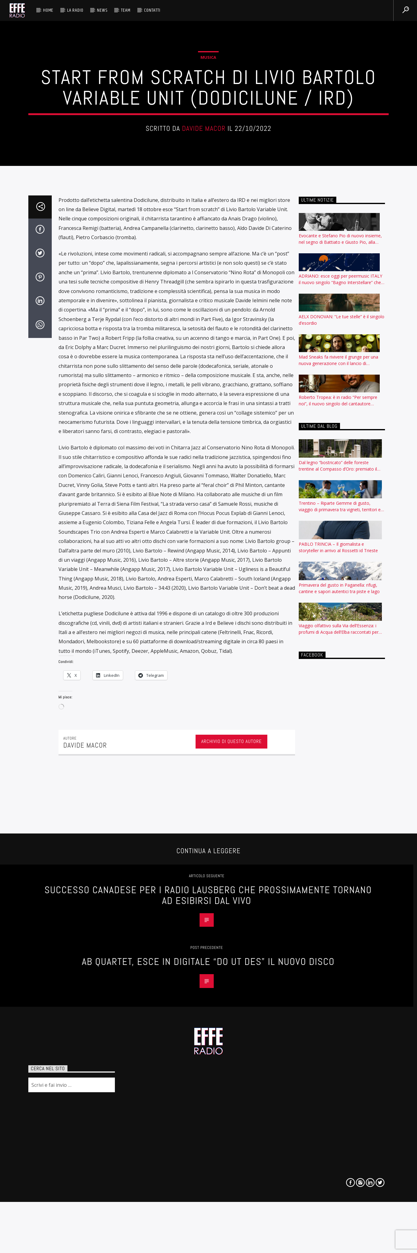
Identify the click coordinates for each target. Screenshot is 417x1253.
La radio (75, 10)
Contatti (152, 10)
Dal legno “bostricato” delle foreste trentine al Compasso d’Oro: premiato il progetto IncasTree (338, 954)
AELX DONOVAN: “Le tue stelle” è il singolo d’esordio (341, 808)
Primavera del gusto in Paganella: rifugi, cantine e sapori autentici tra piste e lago (339, 1076)
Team (125, 10)
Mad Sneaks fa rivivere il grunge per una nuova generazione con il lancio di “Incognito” (338, 848)
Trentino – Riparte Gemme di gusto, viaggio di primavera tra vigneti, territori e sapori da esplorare (340, 995)
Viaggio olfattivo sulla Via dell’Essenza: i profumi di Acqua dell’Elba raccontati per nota (339, 1117)
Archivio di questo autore (231, 1230)
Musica (208, 281)
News (102, 10)
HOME (48, 10)
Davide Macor (204, 353)
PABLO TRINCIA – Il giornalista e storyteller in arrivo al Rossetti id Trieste (338, 1036)
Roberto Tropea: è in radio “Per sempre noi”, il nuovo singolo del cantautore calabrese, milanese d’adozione (338, 889)
